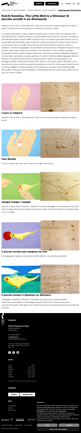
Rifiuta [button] (47, 425)
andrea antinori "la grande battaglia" (14, 10)
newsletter (52, 4)
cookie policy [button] (62, 411)
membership (27, 394)
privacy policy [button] (51, 407)
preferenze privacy (7, 425)
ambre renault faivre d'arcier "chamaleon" (42, 10)
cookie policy (28, 425)
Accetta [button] (69, 425)
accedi (68, 3)
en (74, 3)
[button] (62, 3)
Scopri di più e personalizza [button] (58, 429)
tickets (39, 4)
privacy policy (18, 425)
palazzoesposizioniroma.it (16, 339)
